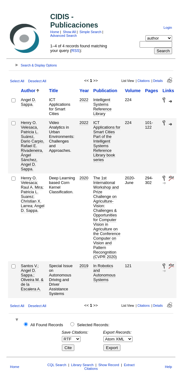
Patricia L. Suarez (29, 194)
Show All (69, 32)
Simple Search (91, 32)
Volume (133, 90)
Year (84, 90)
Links (168, 90)
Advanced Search (63, 35)
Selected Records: (93, 325)
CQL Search (56, 365)
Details (158, 81)
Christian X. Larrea (31, 203)
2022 (84, 99)
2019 (84, 265)
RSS (76, 50)
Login (167, 27)
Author (28, 90)
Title (53, 90)
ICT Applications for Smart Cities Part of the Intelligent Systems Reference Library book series (106, 141)
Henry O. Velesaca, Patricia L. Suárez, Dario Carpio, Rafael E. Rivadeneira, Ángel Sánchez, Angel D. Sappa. (32, 145)
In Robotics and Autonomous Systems (104, 272)
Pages (151, 90)
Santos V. (29, 265)
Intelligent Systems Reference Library (102, 106)
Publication (105, 90)
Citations (143, 81)
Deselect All (37, 81)
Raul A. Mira (31, 187)
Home (54, 32)
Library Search (82, 365)
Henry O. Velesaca (29, 180)
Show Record (108, 365)
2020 (84, 178)
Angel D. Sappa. (28, 102)
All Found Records (46, 325)
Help (168, 367)
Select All (17, 81)
